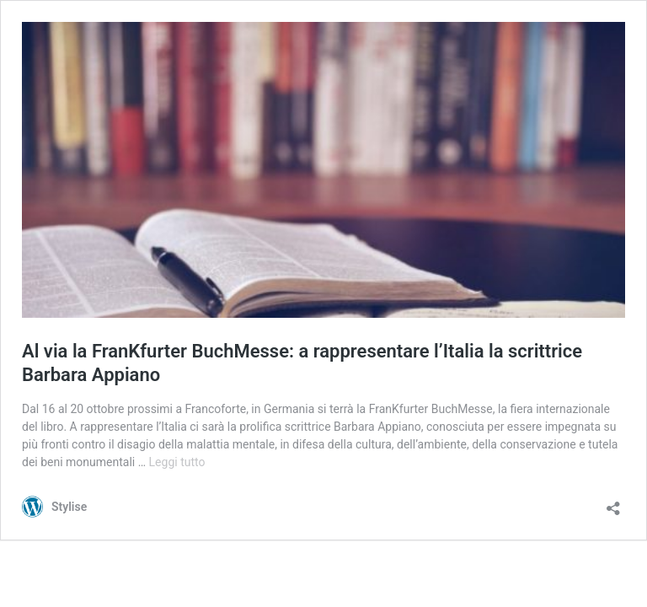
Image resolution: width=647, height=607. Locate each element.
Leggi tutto (177, 462)
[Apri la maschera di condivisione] (613, 503)
